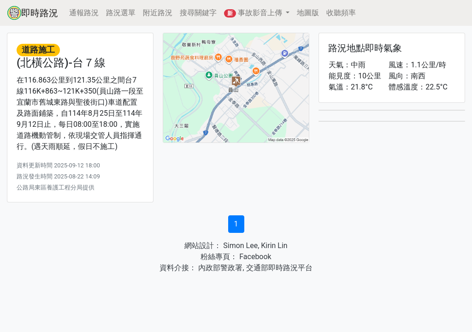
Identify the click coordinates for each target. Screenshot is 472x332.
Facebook (254, 256)
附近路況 (157, 12)
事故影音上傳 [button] (254, 13)
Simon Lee (239, 245)
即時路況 (32, 13)
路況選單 (121, 12)
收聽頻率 (341, 12)
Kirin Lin (274, 245)
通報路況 (84, 12)
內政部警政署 (219, 267)
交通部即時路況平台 (279, 267)
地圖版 (308, 12)
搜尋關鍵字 (198, 12)
